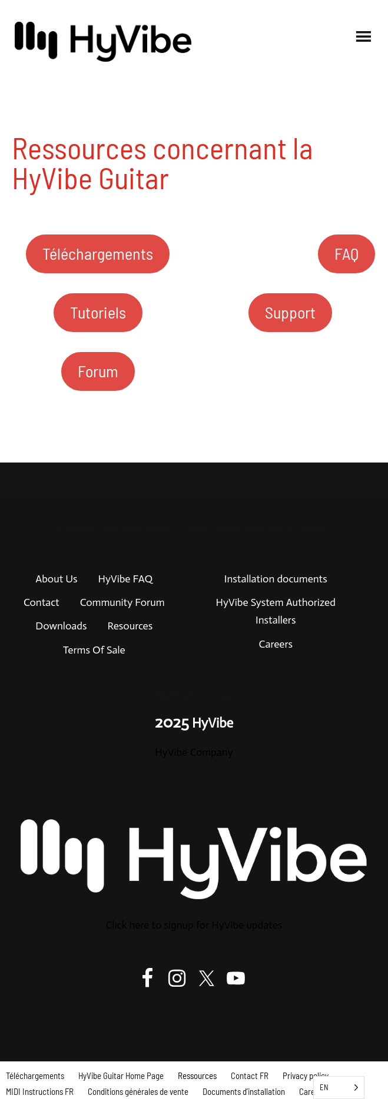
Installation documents (275, 578)
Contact (41, 602)
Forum (98, 371)
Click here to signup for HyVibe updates (194, 925)
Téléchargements (97, 253)
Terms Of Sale (94, 650)
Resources (129, 625)
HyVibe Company (194, 752)
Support (290, 312)
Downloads (61, 625)
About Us (56, 578)
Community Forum (122, 602)
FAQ (346, 253)
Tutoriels (98, 312)
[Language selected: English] (338, 1087)
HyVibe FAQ (125, 578)
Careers (275, 644)
